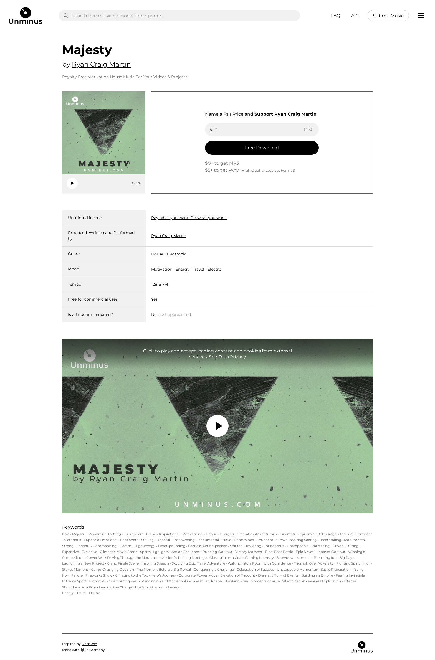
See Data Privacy (227, 356)
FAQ (335, 15)
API (355, 15)
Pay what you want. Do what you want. (189, 217)
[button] (421, 15)
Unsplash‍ (89, 644)
